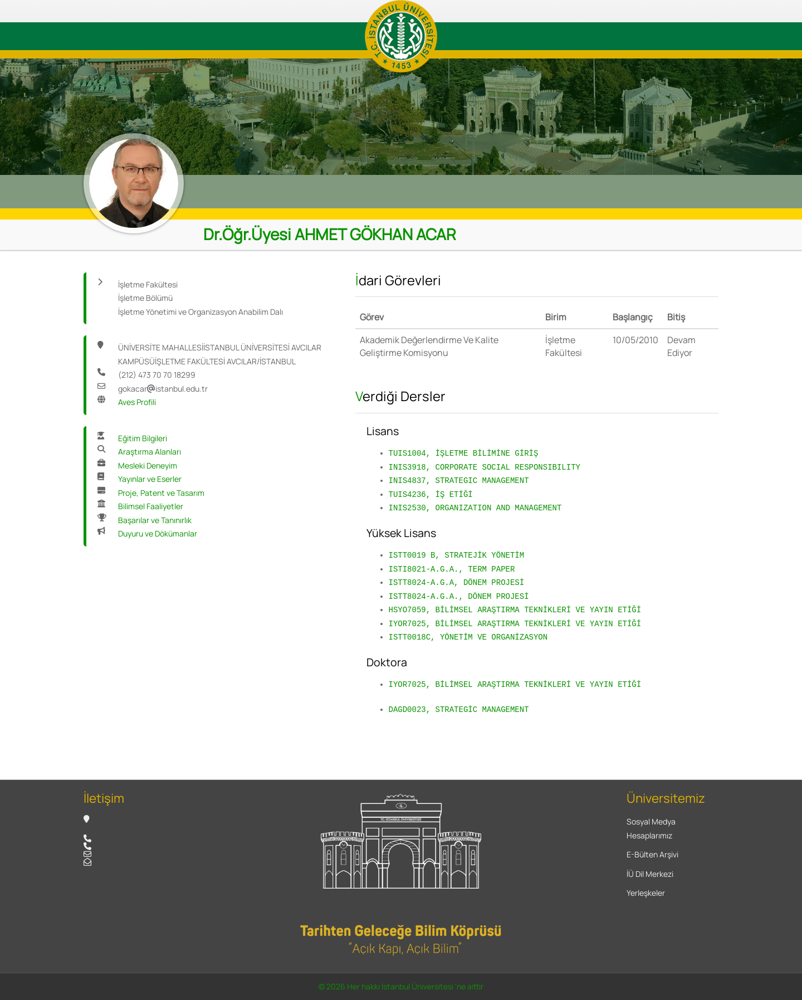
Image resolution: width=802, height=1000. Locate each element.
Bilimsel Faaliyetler (150, 506)
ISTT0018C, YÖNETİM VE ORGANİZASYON (468, 637)
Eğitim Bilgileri (142, 438)
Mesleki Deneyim (147, 465)
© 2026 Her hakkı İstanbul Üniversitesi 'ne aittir (401, 986)
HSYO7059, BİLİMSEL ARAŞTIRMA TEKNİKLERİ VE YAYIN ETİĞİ (515, 609)
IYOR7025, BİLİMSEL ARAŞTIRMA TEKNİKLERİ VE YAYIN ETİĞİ (515, 623)
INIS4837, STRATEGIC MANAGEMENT (459, 480)
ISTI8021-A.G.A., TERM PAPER (452, 569)
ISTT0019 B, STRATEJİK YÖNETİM (457, 555)
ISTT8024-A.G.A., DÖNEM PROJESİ (459, 596)
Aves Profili (137, 402)
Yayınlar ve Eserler (150, 479)
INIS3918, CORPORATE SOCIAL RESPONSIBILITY (484, 467)
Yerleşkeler (646, 892)
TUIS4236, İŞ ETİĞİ (431, 494)
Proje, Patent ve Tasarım (161, 492)
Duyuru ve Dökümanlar (157, 533)
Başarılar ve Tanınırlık (155, 520)
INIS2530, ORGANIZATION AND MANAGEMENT (475, 508)
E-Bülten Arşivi (652, 854)
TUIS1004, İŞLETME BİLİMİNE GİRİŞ (464, 453)
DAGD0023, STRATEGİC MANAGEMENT (459, 709)
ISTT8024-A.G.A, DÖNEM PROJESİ (457, 582)
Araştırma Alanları (149, 451)
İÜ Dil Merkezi (650, 874)
